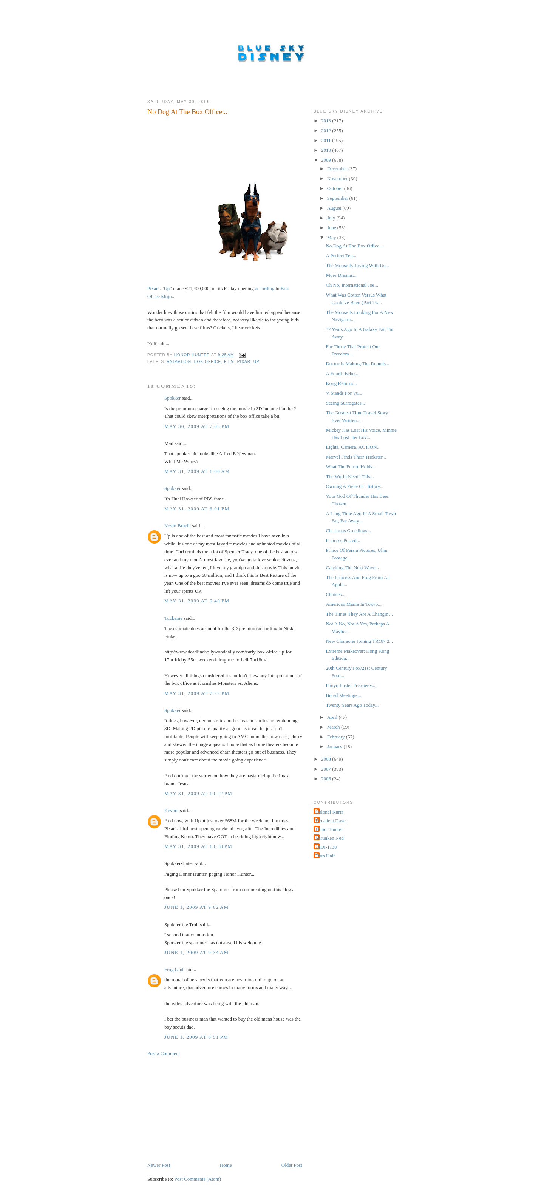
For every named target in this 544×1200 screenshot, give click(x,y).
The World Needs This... (350, 476)
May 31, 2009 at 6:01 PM (196, 508)
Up (167, 288)
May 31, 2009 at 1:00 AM (197, 471)
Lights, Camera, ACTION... (353, 447)
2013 (326, 121)
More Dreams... (341, 275)
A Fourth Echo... (342, 373)
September (338, 198)
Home (226, 1165)
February (336, 737)
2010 (326, 150)
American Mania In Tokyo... (354, 604)
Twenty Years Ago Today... (352, 705)
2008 (326, 759)
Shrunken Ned (329, 838)
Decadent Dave (330, 820)
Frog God (173, 969)
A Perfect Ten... (341, 255)
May (332, 237)
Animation (179, 362)
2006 (326, 778)
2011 (326, 140)
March (334, 727)
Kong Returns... (341, 383)
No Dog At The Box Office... (354, 246)
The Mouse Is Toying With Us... (357, 265)
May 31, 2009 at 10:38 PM (198, 846)
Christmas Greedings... (348, 530)
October (335, 188)
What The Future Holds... (351, 466)
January (335, 746)
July (332, 218)
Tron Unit (325, 856)
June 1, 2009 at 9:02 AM (196, 907)
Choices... (335, 594)
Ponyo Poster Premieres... (351, 685)
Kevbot (171, 810)
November (338, 178)
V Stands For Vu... (344, 393)
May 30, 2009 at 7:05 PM (196, 426)
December (338, 168)
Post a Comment (163, 1053)
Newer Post (158, 1165)
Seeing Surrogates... (345, 403)
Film (229, 362)
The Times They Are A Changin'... (359, 614)
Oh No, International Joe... (352, 285)
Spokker (172, 398)
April (333, 717)
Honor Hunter (329, 829)
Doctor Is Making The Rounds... (357, 363)
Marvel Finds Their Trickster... (356, 457)
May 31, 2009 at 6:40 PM (196, 601)
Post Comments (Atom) (198, 1179)
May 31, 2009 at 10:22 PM (198, 793)
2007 (326, 769)
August (335, 208)
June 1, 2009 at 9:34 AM (196, 952)
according (264, 288)
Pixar (152, 288)
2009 (326, 160)
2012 (326, 130)
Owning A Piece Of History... (354, 486)
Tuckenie (173, 618)
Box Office (207, 362)
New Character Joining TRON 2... (359, 641)
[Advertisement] (204, 1108)
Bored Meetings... (343, 695)
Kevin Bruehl (177, 525)
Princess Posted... (343, 540)
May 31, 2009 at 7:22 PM (196, 693)
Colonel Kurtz (329, 812)
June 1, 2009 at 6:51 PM (196, 1037)
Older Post (291, 1165)
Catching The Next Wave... (352, 567)
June (332, 227)
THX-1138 (326, 847)
